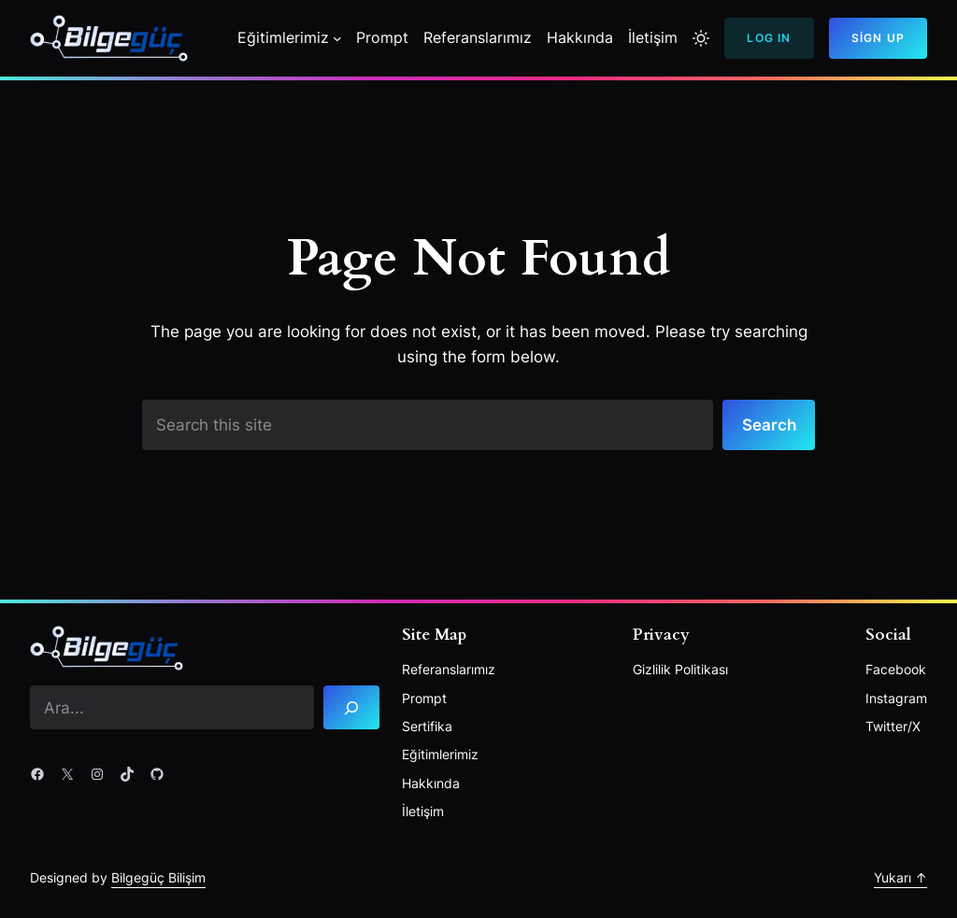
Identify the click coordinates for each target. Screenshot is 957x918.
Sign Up (878, 38)
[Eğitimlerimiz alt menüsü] (337, 38)
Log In (769, 38)
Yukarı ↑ (900, 877)
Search (769, 424)
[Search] (351, 707)
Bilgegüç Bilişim (158, 877)
